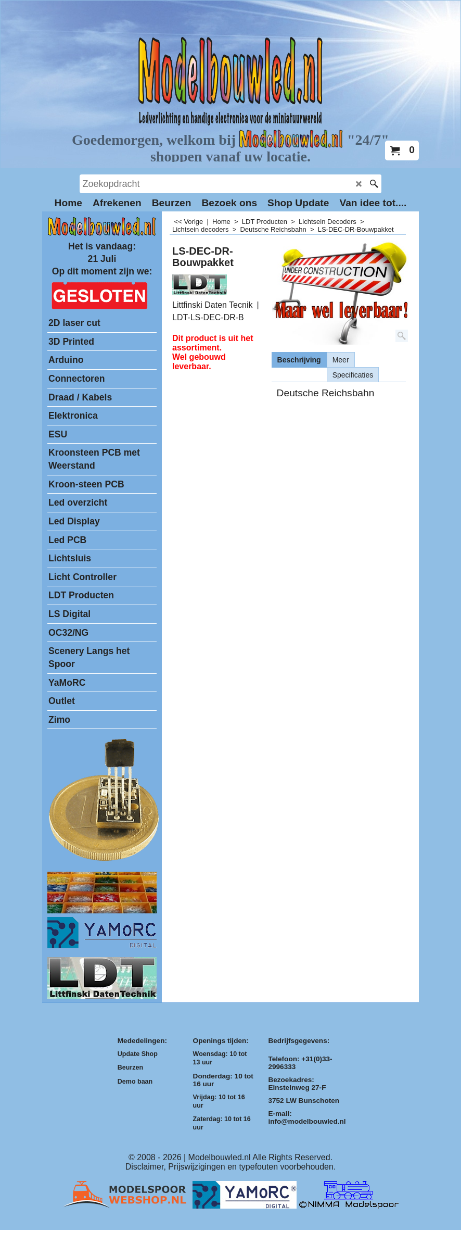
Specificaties (353, 375)
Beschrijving (299, 360)
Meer (340, 360)
